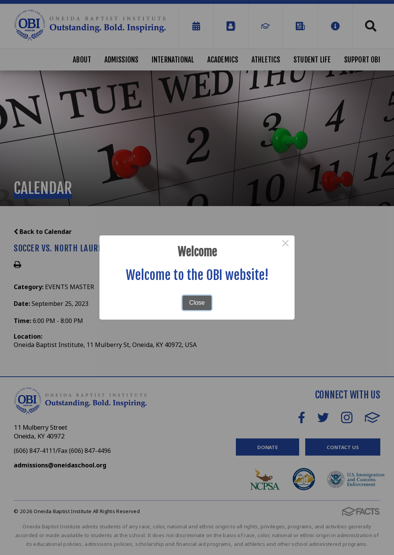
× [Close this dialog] (285, 244)
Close (197, 302)
